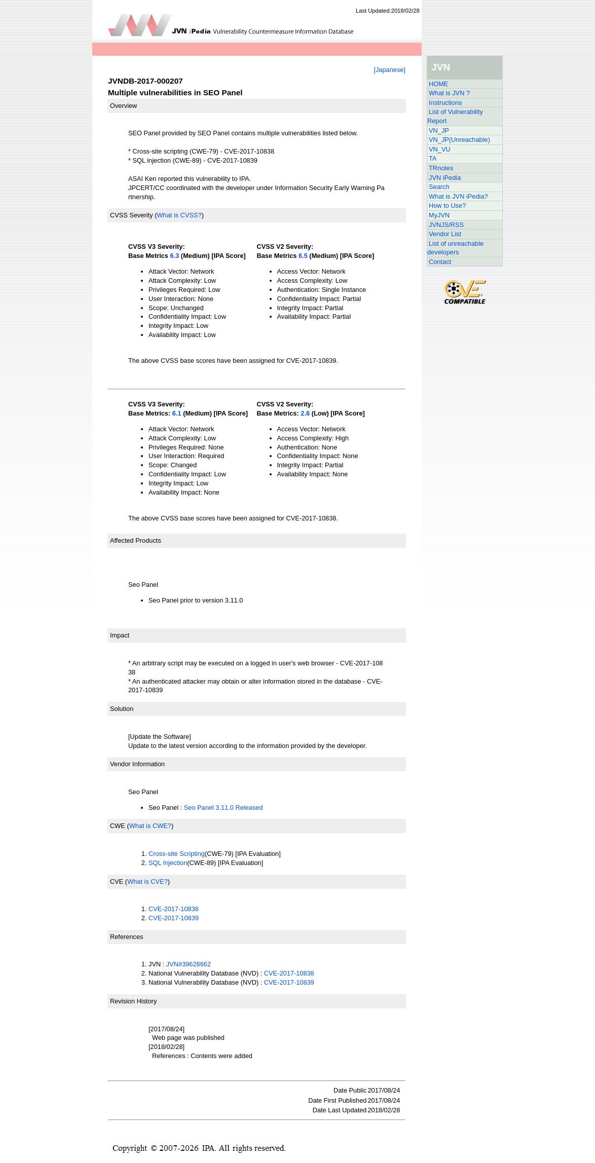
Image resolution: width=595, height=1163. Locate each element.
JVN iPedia (445, 177)
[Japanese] (389, 69)
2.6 (305, 413)
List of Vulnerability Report (455, 116)
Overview (123, 105)
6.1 (176, 413)
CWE (117, 826)
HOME (438, 84)
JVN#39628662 (188, 964)
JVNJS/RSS (446, 225)
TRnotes (441, 168)
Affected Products (135, 540)
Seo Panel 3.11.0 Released (223, 807)
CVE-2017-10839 (173, 918)
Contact (440, 262)
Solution (121, 708)
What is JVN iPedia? (458, 196)
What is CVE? (147, 881)
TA (432, 158)
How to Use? (447, 205)
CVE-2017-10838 (173, 909)
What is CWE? (150, 826)
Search (439, 187)
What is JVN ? (449, 93)
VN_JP (439, 130)
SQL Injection (167, 863)
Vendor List (445, 234)
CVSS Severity (131, 215)
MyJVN (439, 215)
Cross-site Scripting (176, 853)
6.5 (303, 255)
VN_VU (440, 149)
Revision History (133, 1001)
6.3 (174, 255)
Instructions (445, 102)
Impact (119, 635)
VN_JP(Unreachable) (459, 139)
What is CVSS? (179, 215)
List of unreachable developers (455, 248)
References (126, 937)
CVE (116, 881)
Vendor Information (137, 764)
